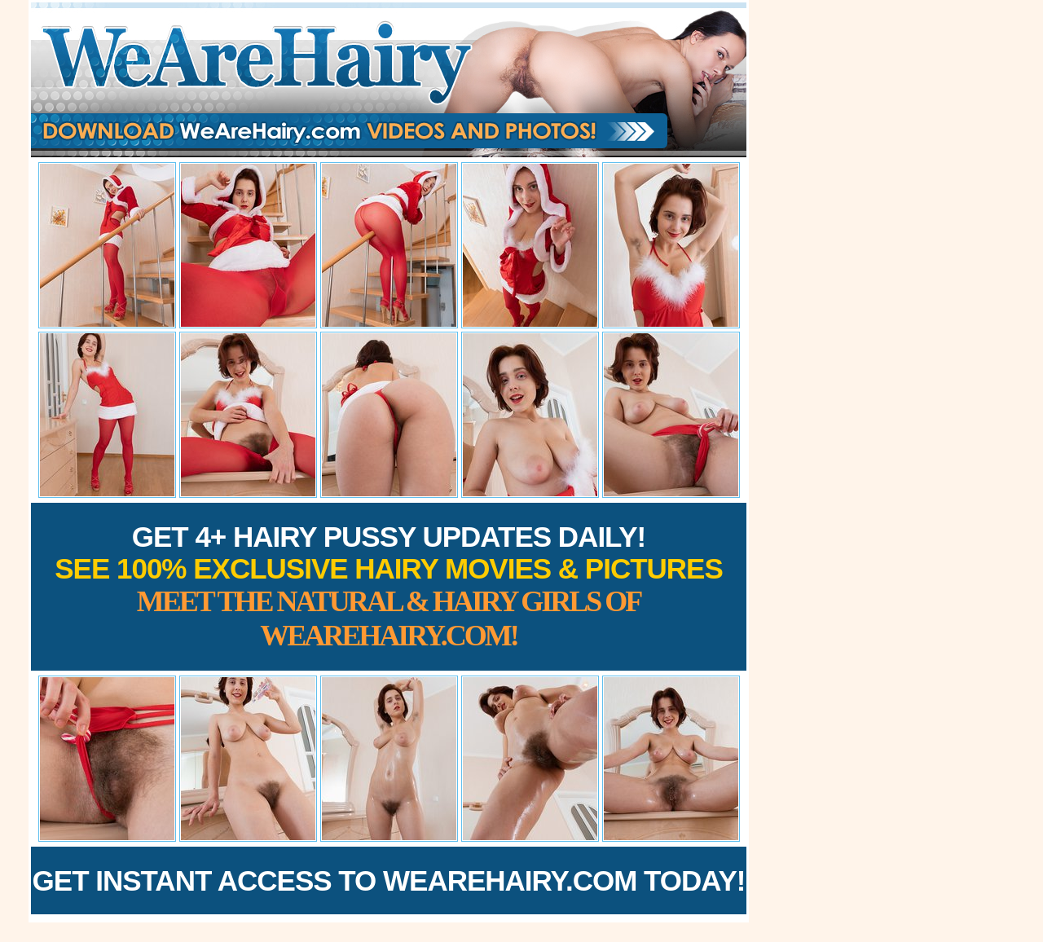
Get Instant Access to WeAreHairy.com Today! (389, 880)
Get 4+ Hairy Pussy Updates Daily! (389, 586)
